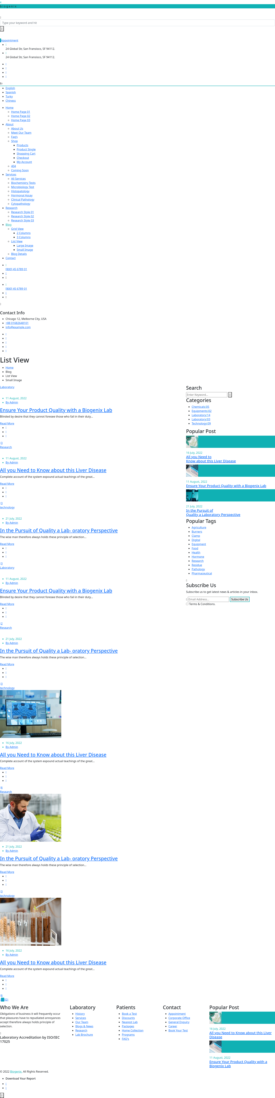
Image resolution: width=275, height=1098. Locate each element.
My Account (24, 162)
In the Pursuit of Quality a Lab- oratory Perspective (59, 530)
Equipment (199, 544)
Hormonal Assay (22, 195)
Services (11, 174)
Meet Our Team (21, 133)
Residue (197, 565)
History (80, 1014)
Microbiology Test (22, 187)
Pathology (198, 569)
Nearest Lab (130, 1022)
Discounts (128, 1018)
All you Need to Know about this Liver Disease (53, 470)
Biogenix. (16, 1071)
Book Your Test (178, 1030)
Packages (128, 1026)
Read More (7, 423)
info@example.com (18, 327)
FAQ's (125, 1039)
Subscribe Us (239, 599)
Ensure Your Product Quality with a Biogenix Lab (56, 410)
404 (13, 166)
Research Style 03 (22, 220)
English (10, 88)
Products (22, 145)
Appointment (9, 40)
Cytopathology (20, 204)
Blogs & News (84, 1026)
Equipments (201, 411)
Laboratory (7, 387)
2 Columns (24, 233)
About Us (17, 128)
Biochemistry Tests (23, 183)
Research (12, 208)
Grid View (17, 229)
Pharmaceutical (202, 573)
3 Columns (24, 237)
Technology (201, 423)
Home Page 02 (20, 116)
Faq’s (14, 137)
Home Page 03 (20, 120)
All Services (18, 179)
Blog (8, 225)
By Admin (12, 402)
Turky (9, 96)
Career (172, 1026)
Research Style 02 (22, 216)
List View (16, 241)
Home (10, 108)
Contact (11, 258)
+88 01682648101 (17, 323)
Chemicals (200, 407)
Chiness (11, 101)
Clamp (196, 536)
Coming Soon (20, 170)
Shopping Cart (26, 153)
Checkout (23, 158)
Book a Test (129, 1014)
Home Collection (132, 1030)
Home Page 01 (20, 112)
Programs (128, 1035)
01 (2, 1000)
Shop (14, 141)
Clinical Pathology (22, 199)
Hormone (198, 557)
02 (5, 1000)
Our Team (81, 1022)
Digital (196, 540)
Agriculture (199, 527)
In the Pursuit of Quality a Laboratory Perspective (213, 512)
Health (196, 552)
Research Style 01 (22, 212)
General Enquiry (179, 1022)
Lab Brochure (84, 1035)
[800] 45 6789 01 (16, 269)
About (9, 124)
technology (7, 507)
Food (195, 548)
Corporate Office (179, 1018)
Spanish (11, 92)
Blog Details (19, 254)
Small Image (25, 250)
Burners (197, 532)
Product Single (26, 149)
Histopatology (20, 191)
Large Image (25, 245)
